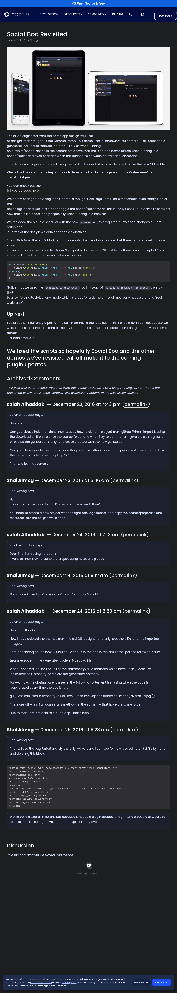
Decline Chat (141, 982)
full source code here (23, 190)
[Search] (130, 14)
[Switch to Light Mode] (142, 14)
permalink (136, 404)
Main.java (79, 660)
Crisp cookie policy (41, 982)
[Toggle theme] (28, 14)
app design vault (75, 136)
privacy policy (69, 982)
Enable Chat (162, 982)
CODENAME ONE (14, 14)
